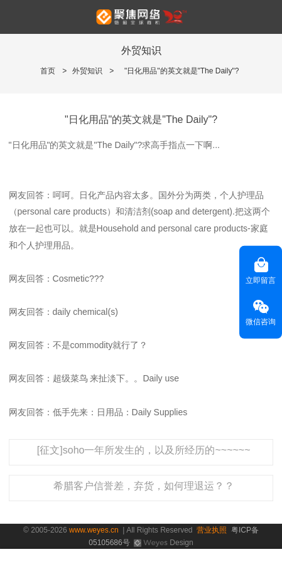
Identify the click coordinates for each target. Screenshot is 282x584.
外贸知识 (87, 70)
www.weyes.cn (94, 530)
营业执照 (212, 530)
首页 (47, 70)
